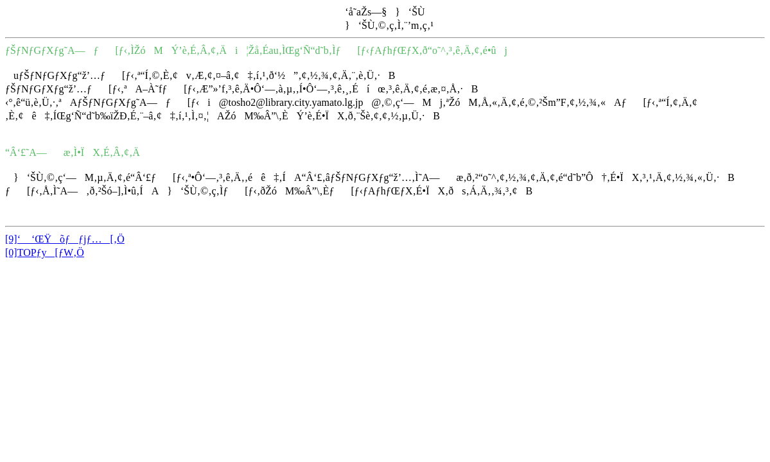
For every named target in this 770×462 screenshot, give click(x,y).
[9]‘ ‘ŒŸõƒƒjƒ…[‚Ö (65, 239)
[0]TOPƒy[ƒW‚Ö (44, 252)
